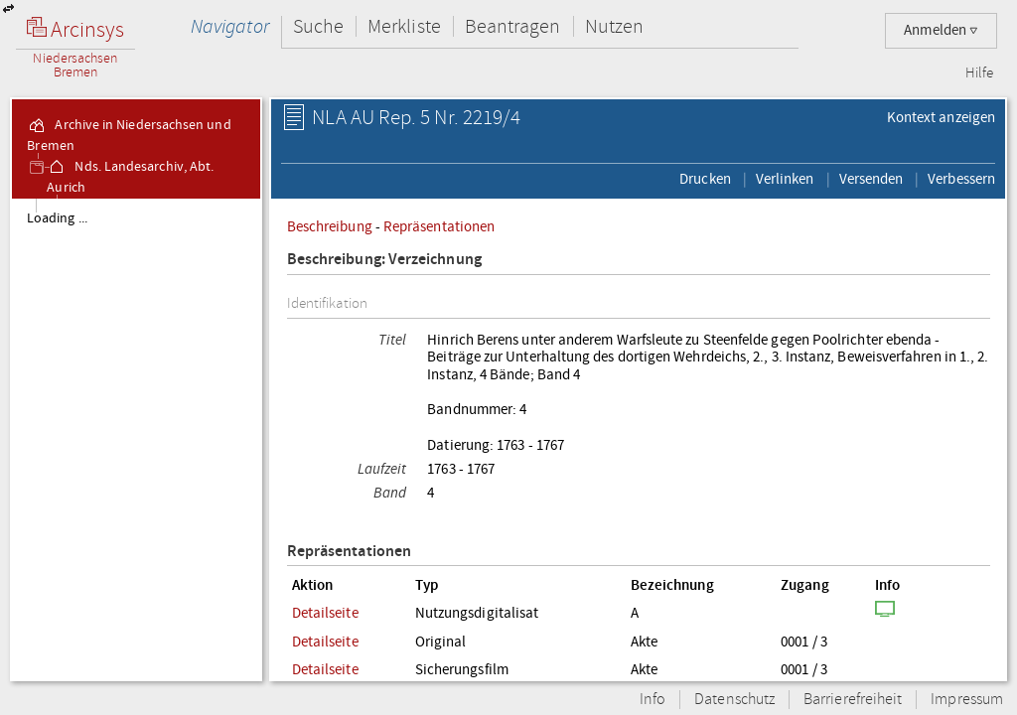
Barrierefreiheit (852, 699)
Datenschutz (734, 699)
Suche (318, 26)
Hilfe (979, 73)
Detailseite (325, 613)
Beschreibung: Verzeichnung (384, 259)
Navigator (230, 26)
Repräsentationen (439, 226)
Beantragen (513, 26)
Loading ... (57, 218)
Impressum (967, 699)
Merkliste (404, 26)
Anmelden (941, 30)
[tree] (136, 439)
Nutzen (614, 26)
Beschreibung (329, 226)
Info (652, 699)
